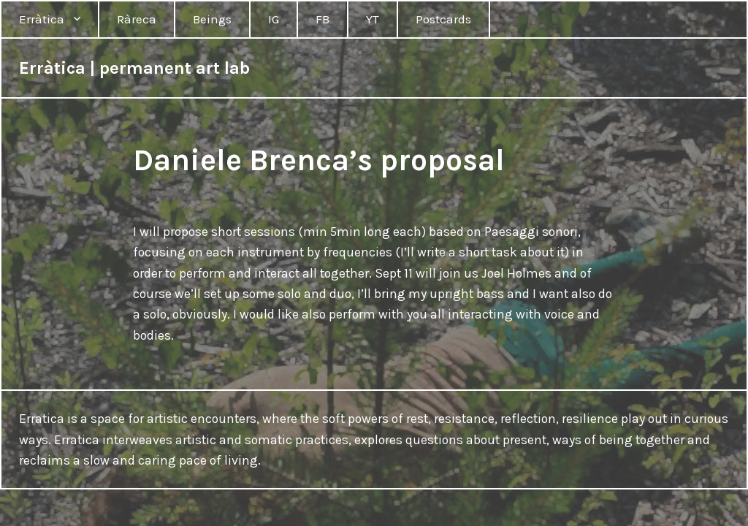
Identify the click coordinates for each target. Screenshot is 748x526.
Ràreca (136, 19)
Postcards (443, 19)
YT (372, 19)
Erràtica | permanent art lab (134, 68)
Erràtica (41, 19)
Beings (212, 19)
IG (273, 19)
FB (322, 19)
